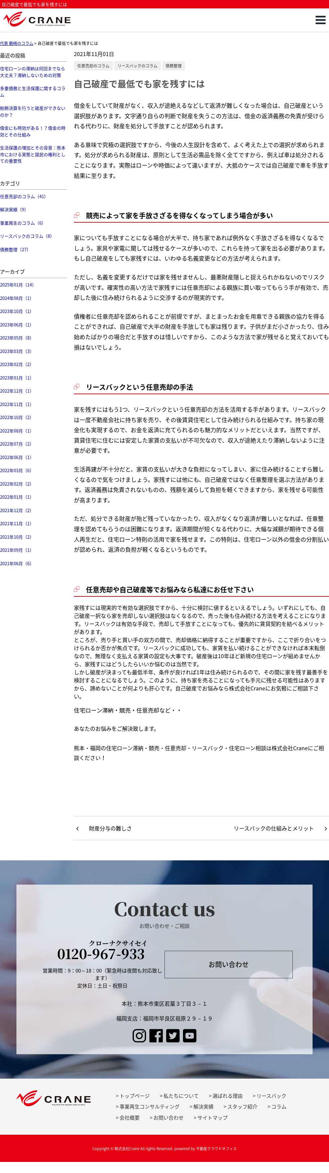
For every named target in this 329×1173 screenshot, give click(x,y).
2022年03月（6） (17, 470)
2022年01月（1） (17, 497)
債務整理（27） (15, 249)
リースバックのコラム (137, 66)
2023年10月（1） (17, 311)
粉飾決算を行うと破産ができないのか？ (32, 111)
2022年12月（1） (17, 391)
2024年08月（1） (17, 298)
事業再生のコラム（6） (23, 223)
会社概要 (130, 1117)
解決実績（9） (14, 209)
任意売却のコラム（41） (24, 196)
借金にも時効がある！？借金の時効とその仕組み (32, 131)
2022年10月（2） (17, 417)
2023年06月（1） (17, 324)
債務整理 (174, 66)
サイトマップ (212, 1117)
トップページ (135, 1095)
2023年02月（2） (17, 364)
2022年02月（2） (17, 484)
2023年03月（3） (17, 351)
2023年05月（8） (17, 337)
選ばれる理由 (228, 1095)
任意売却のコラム (93, 66)
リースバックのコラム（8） (27, 236)
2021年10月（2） (17, 537)
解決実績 (203, 1106)
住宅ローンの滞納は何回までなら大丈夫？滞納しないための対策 (32, 71)
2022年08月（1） (17, 430)
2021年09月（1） (17, 550)
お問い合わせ (228, 964)
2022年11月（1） (17, 404)
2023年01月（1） (17, 377)
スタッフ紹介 (242, 1106)
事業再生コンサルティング (150, 1106)
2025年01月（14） (18, 284)
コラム (278, 1106)
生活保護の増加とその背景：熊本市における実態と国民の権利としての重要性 (32, 154)
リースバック (271, 1095)
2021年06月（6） (17, 563)
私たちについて (181, 1095)
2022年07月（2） (17, 444)
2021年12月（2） (17, 510)
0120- (102, 951)
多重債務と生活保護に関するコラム (32, 91)
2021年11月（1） (17, 523)
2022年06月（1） (17, 457)
